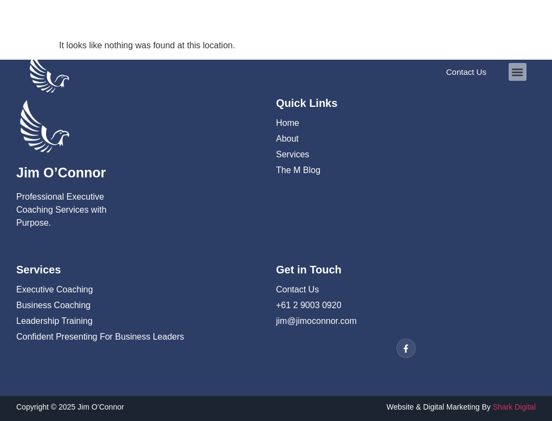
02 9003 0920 (55, 16)
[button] (518, 72)
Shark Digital (514, 407)
